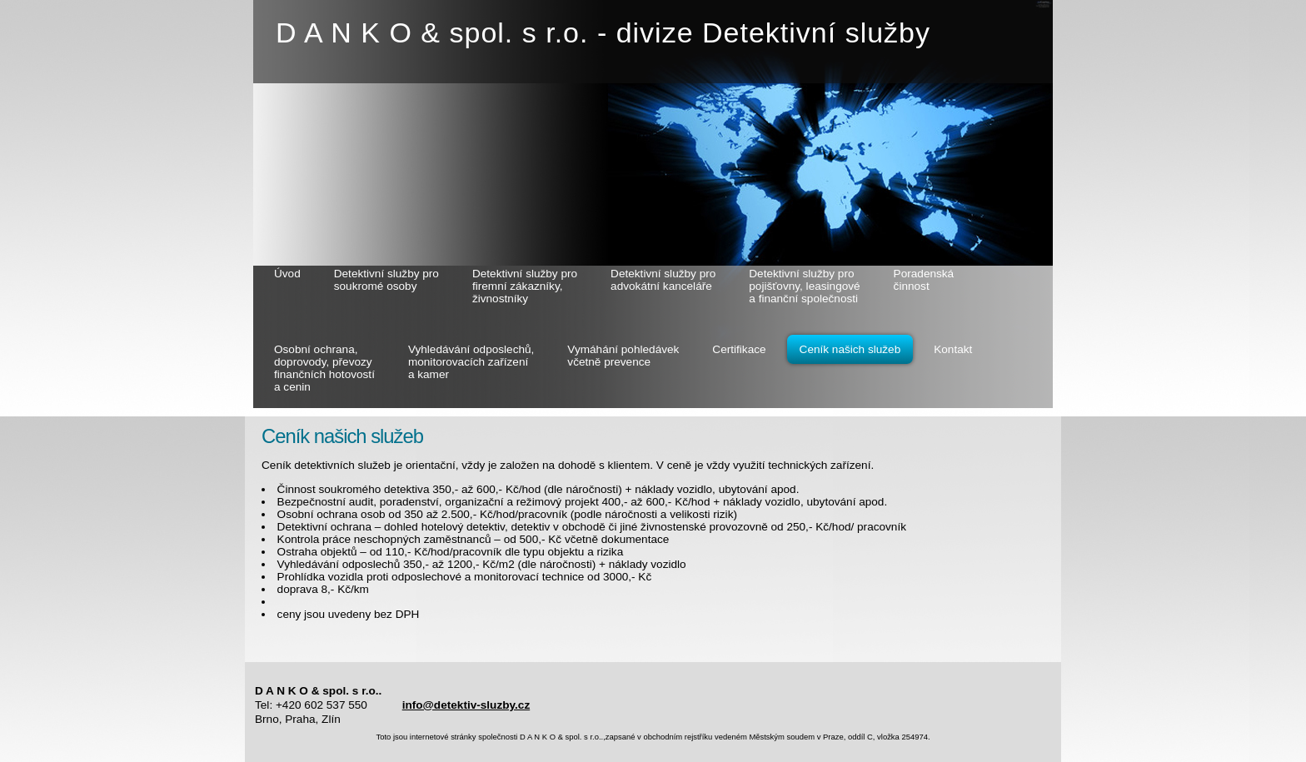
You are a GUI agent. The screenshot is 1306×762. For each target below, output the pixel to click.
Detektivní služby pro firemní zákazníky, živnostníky (524, 286)
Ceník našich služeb (850, 349)
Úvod (287, 273)
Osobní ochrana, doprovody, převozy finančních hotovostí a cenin (324, 368)
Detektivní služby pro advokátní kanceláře (663, 279)
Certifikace (738, 349)
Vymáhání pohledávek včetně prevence (623, 355)
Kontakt (953, 349)
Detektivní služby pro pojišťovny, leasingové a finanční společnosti (804, 286)
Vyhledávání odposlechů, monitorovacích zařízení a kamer (471, 362)
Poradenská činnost (924, 279)
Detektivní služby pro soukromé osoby (386, 279)
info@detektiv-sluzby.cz (466, 705)
